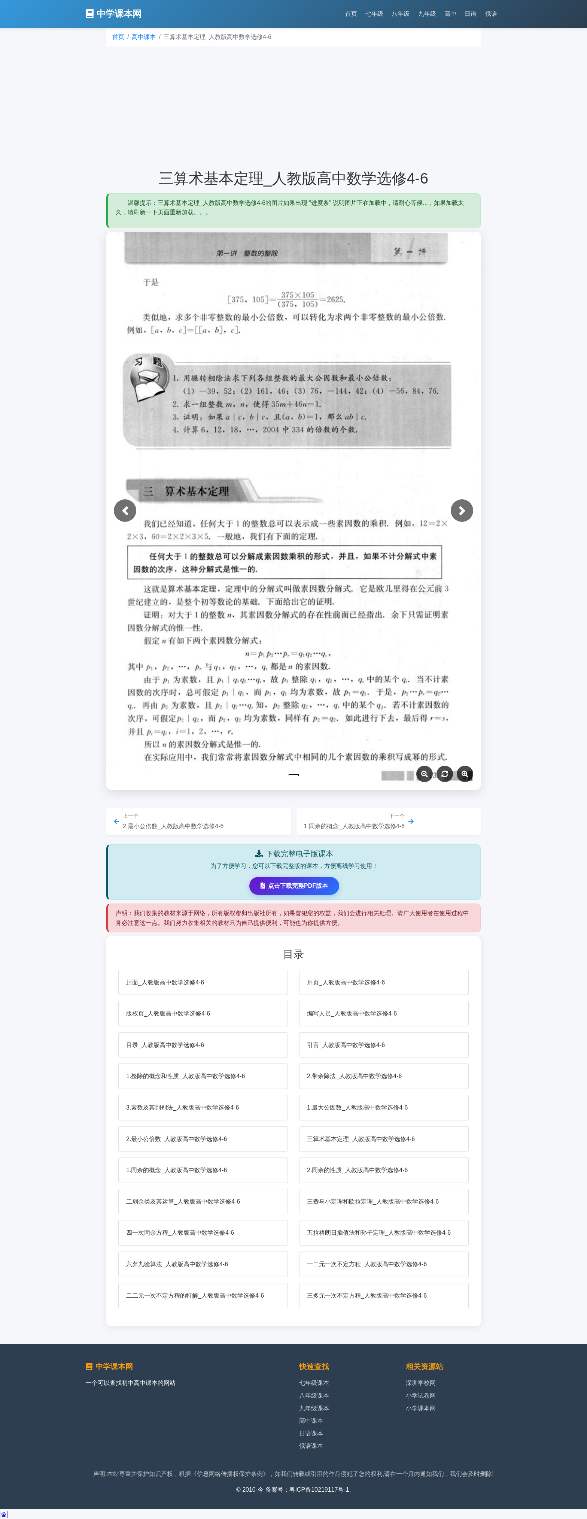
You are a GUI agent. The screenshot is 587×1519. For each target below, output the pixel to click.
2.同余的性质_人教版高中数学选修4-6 (357, 1170)
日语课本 (311, 1433)
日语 (471, 13)
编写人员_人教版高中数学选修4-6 (352, 1013)
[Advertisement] (293, 107)
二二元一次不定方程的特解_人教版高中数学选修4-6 (195, 1295)
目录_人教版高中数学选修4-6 (165, 1045)
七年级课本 (314, 1383)
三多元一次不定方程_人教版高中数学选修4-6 (367, 1295)
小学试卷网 (421, 1395)
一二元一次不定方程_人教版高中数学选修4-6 (367, 1264)
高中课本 (144, 37)
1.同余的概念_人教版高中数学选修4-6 (176, 1170)
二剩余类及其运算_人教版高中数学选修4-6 (183, 1201)
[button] (125, 510)
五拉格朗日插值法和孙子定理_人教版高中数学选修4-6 (379, 1232)
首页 (351, 13)
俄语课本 (311, 1446)
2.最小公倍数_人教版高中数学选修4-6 (176, 1139)
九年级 (427, 13)
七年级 (374, 13)
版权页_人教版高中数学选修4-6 (168, 1013)
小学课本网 (421, 1408)
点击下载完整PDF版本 (294, 886)
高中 (450, 13)
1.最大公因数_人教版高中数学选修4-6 (357, 1107)
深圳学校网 (421, 1383)
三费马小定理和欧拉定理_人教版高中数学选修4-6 (373, 1201)
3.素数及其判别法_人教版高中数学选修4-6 (182, 1107)
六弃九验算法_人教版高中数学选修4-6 (177, 1264)
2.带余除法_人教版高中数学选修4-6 (354, 1076)
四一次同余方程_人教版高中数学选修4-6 (180, 1232)
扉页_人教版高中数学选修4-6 (346, 982)
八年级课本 (314, 1395)
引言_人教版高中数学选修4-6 (346, 1045)
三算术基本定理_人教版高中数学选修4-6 (361, 1139)
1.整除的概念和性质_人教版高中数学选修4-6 (185, 1076)
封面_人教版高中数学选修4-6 (165, 982)
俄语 (491, 13)
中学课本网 (114, 14)
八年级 (401, 13)
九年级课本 (314, 1408)
